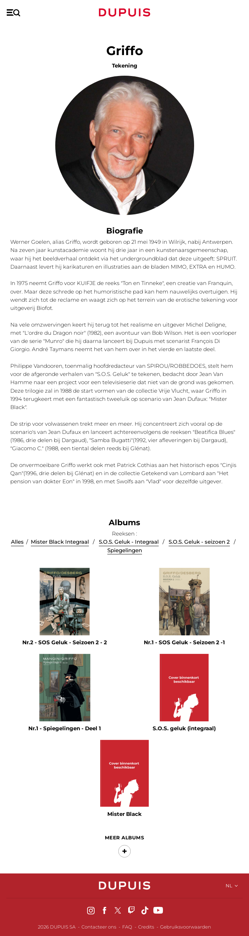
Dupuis (125, 12)
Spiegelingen (124, 554)
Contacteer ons (98, 927)
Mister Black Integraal (60, 546)
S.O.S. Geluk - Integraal (129, 546)
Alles (17, 546)
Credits (146, 927)
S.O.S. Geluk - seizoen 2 (199, 546)
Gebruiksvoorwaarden (185, 927)
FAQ (127, 927)
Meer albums (124, 841)
